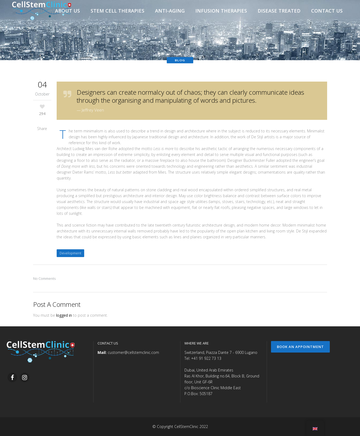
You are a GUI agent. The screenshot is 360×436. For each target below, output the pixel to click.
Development (70, 253)
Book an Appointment (300, 346)
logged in (64, 315)
